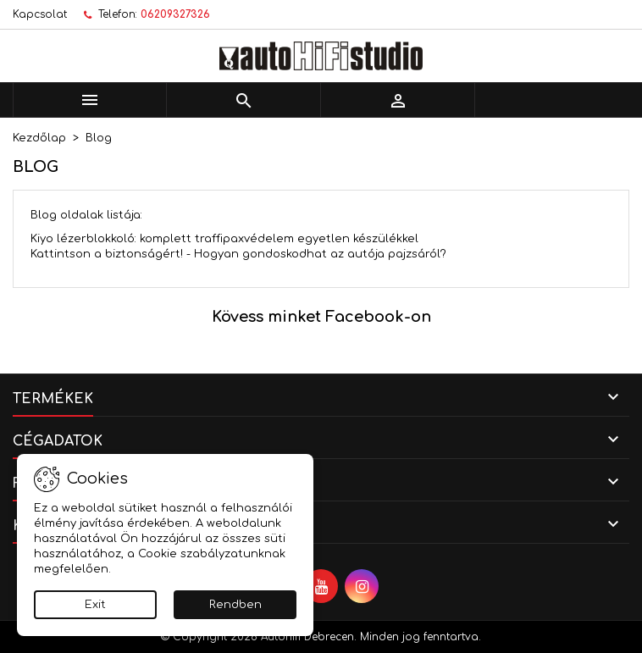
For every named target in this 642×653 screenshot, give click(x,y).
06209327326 (175, 14)
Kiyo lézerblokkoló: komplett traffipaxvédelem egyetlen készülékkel (224, 239)
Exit (95, 605)
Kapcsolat (40, 14)
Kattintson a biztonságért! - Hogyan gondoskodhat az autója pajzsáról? (238, 254)
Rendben (235, 605)
